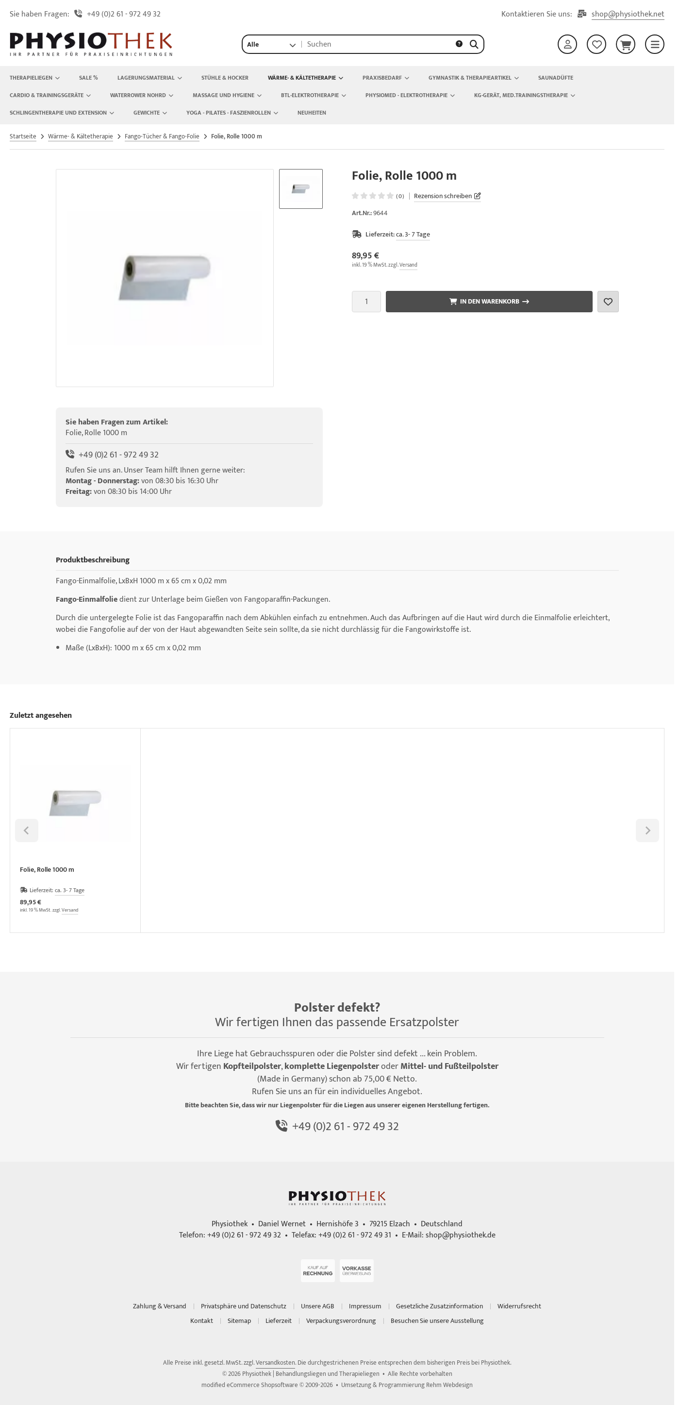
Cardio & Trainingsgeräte (50, 95)
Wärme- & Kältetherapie (305, 78)
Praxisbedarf (386, 78)
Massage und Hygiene (227, 95)
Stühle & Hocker (224, 78)
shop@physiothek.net (628, 15)
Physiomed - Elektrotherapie (410, 95)
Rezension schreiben (443, 196)
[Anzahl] (366, 301)
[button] (271, 44)
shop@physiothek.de (461, 1235)
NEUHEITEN (312, 113)
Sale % (88, 78)
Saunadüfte (555, 78)
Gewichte (150, 113)
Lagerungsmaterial (149, 78)
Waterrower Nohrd (141, 95)
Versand (408, 265)
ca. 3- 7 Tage (413, 234)
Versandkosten (275, 1362)
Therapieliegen (35, 78)
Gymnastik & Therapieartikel (474, 78)
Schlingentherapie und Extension (62, 113)
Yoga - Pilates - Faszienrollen (232, 113)
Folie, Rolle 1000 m (47, 870)
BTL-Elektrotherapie (313, 95)
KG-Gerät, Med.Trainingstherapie (524, 95)
